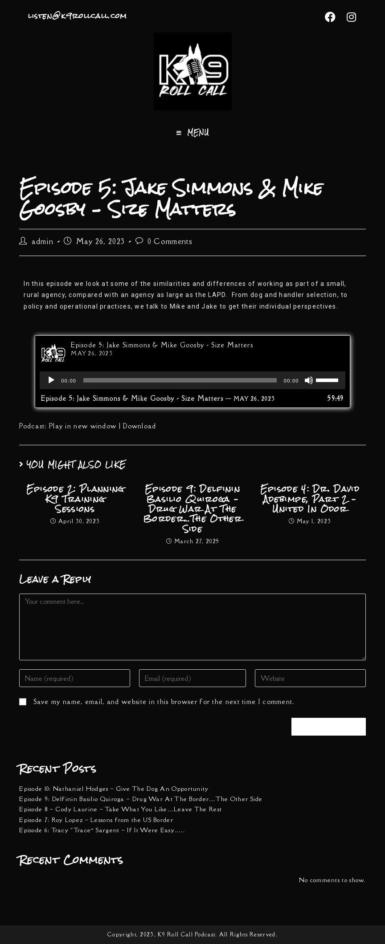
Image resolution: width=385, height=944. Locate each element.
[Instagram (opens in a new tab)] (348, 17)
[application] (192, 380)
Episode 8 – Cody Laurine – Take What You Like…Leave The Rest (120, 809)
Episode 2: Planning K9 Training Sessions (75, 499)
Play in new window (82, 426)
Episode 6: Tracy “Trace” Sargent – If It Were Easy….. (102, 830)
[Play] (51, 380)
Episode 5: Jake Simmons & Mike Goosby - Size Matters (162, 345)
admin (43, 241)
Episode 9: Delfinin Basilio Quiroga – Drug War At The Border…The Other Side (192, 509)
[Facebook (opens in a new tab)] (330, 17)
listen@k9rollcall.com (77, 15)
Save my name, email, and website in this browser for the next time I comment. (164, 701)
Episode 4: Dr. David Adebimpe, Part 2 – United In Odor (310, 499)
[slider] (180, 380)
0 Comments (169, 241)
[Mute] (308, 380)
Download (139, 426)
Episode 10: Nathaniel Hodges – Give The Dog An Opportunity (114, 789)
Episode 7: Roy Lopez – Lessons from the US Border (96, 820)
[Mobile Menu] (193, 132)
